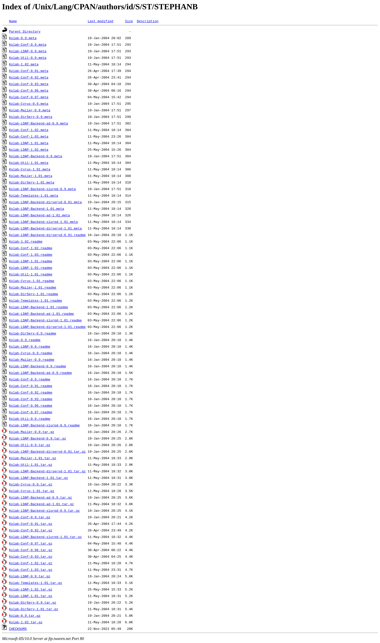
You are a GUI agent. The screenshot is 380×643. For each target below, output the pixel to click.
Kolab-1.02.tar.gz (26, 622)
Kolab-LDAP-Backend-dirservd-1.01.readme (47, 326)
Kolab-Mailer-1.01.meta (30, 175)
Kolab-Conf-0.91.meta (28, 70)
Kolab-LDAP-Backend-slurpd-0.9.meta (42, 189)
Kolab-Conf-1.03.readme (30, 254)
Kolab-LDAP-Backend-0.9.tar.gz (37, 438)
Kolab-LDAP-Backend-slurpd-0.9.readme (44, 425)
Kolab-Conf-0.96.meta (28, 90)
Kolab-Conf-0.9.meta (27, 44)
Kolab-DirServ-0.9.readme (32, 333)
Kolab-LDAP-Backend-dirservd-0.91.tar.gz (47, 451)
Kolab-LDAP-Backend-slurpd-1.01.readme (45, 320)
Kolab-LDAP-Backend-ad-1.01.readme (41, 313)
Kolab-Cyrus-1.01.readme (31, 280)
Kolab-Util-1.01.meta (28, 162)
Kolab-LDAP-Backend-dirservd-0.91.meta (45, 202)
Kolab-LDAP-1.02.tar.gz (30, 589)
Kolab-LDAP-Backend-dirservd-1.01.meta (45, 228)
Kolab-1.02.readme (26, 241)
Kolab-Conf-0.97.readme (30, 412)
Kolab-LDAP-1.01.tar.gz (30, 596)
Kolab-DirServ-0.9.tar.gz (32, 602)
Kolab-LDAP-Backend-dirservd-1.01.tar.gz (47, 471)
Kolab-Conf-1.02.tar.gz (30, 563)
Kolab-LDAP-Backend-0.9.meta (35, 156)
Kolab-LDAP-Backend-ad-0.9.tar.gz (40, 497)
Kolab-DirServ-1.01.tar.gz (33, 609)
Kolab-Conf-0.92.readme (30, 392)
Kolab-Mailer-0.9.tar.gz (31, 431)
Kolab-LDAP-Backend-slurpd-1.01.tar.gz (45, 536)
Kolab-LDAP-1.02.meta (28, 149)
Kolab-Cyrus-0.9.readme (30, 353)
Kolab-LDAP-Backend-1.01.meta (36, 208)
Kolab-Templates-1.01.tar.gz (35, 582)
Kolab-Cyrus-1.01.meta (29, 169)
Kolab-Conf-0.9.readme (29, 379)
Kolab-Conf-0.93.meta (28, 84)
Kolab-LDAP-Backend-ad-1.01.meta (39, 215)
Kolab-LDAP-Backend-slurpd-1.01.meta (43, 221)
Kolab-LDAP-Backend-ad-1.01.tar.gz (41, 504)
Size (129, 21)
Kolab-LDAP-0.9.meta (27, 51)
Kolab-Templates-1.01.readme (35, 300)
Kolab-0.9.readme (25, 340)
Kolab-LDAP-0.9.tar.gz (29, 576)
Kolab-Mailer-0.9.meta (29, 110)
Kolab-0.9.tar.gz (25, 615)
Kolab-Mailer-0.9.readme (31, 359)
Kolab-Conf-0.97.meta (28, 97)
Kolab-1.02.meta (24, 64)
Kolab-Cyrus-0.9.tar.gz (30, 484)
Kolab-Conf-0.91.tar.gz (30, 523)
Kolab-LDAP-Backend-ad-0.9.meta (38, 123)
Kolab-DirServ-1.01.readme (33, 294)
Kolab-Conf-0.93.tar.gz (30, 556)
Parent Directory (25, 31)
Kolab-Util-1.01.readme (30, 274)
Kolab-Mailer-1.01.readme (32, 287)
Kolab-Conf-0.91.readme (30, 385)
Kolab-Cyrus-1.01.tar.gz (31, 490)
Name (13, 21)
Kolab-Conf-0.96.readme (30, 405)
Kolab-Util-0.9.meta (27, 57)
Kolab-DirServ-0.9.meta (30, 116)
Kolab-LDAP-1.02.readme (30, 267)
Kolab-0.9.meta (23, 38)
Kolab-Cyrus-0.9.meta (28, 103)
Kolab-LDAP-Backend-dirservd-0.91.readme (47, 235)
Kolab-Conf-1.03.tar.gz (30, 569)
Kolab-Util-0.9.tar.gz (29, 445)
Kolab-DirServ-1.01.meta (31, 182)
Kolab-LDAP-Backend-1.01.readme (38, 307)
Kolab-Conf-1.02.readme (30, 248)
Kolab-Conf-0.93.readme (30, 399)
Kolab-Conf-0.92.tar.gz (30, 530)
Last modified (100, 21)
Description (148, 21)
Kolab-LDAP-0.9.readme (29, 346)
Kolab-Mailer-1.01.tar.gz (32, 458)
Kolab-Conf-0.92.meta (28, 77)
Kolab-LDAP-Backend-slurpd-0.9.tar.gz (44, 510)
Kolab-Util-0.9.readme (29, 418)
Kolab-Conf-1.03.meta (28, 136)
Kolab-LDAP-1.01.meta (28, 143)
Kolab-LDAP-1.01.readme (30, 261)
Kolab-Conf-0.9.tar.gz (29, 517)
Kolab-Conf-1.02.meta (28, 129)
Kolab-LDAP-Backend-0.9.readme (37, 366)
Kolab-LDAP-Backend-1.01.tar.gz (38, 477)
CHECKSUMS (18, 628)
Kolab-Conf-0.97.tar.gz (30, 543)
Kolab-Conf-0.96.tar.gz (30, 550)
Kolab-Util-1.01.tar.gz (30, 464)
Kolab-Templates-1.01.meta (33, 195)
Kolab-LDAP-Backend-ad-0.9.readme (40, 372)
